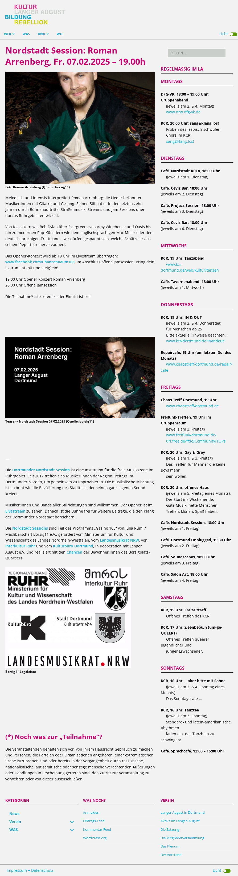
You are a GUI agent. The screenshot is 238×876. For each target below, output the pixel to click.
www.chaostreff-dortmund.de (192, 405)
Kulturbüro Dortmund (73, 545)
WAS (26, 34)
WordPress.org (94, 838)
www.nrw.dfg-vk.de (183, 111)
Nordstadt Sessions (30, 528)
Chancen (74, 552)
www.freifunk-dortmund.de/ (191, 434)
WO (60, 34)
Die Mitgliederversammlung (182, 838)
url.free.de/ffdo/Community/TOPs (195, 441)
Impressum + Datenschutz (30, 870)
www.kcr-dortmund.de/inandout (195, 340)
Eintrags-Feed (94, 820)
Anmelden (91, 812)
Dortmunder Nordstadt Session (41, 469)
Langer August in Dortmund (183, 812)
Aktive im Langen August (180, 820)
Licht (228, 33)
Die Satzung (170, 829)
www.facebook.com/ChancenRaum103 (40, 261)
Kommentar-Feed (97, 829)
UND (41, 34)
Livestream (15, 511)
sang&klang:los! (180, 141)
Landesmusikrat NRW (119, 540)
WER (7, 34)
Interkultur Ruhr (20, 545)
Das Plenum (170, 846)
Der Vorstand (171, 854)
